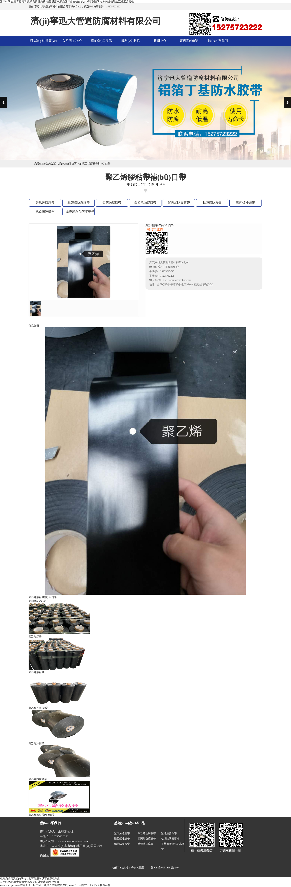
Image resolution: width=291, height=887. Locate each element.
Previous (3, 102)
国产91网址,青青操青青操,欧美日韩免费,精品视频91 (29, 882)
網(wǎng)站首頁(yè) (43, 41)
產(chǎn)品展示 (101, 41)
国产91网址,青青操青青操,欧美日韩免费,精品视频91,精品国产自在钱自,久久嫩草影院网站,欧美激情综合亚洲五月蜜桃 (67, 1)
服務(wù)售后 (130, 41)
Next (287, 102)
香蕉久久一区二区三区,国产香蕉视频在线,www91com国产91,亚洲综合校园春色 (65, 885)
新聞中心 (159, 41)
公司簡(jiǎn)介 (72, 41)
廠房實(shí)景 (189, 41)
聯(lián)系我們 (218, 41)
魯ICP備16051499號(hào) (165, 867)
